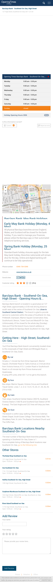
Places (17, 574)
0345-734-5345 (22, 267)
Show (46, 115)
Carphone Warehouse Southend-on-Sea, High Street (21, 491)
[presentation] (20, 561)
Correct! (9, 125)
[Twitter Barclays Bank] (20, 277)
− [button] (5, 191)
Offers (35, 574)
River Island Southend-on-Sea (13, 503)
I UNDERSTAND (45, 580)
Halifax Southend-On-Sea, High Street (16, 480)
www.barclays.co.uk (23, 272)
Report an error (44, 125)
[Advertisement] (26, 45)
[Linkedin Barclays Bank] (23, 277)
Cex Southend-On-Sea (10, 468)
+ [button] (5, 187)
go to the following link (27, 445)
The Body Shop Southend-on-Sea (14, 456)
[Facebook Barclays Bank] (17, 277)
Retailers (26, 574)
